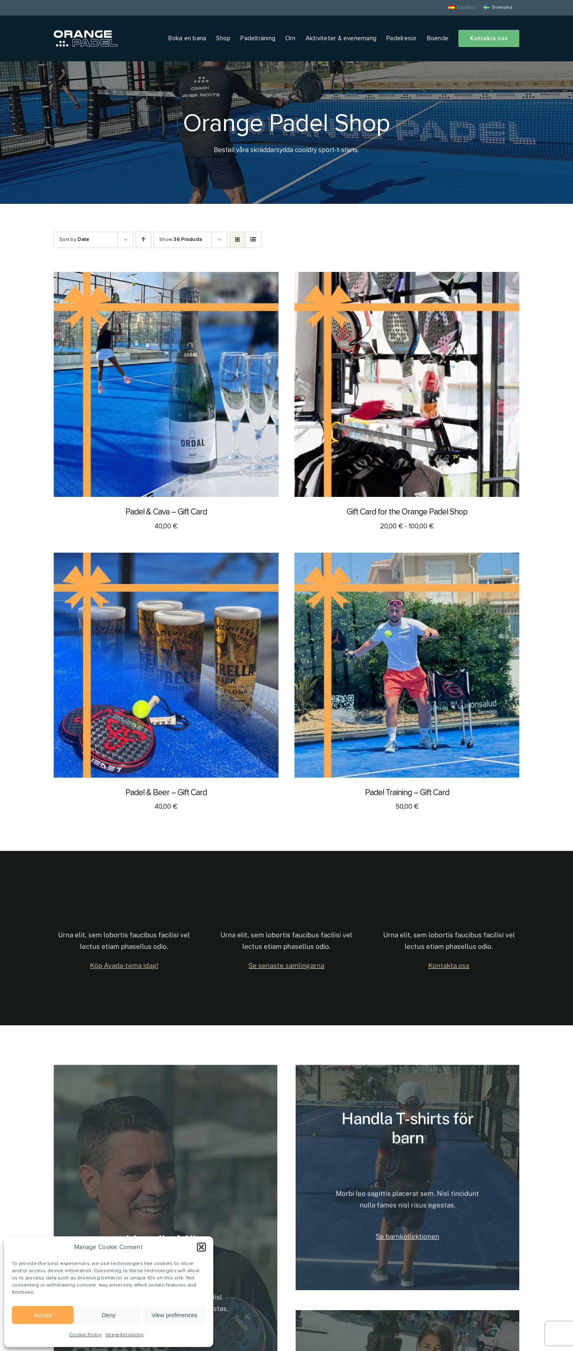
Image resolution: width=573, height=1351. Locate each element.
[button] (201, 1247)
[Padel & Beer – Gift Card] (166, 559)
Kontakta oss (449, 966)
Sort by (74, 239)
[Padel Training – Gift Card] (406, 559)
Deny (108, 1315)
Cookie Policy (85, 1335)
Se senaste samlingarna (286, 966)
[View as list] (253, 240)
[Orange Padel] (85, 34)
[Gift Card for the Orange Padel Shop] (406, 278)
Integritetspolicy (124, 1335)
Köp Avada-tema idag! (124, 966)
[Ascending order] (143, 240)
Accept (43, 1315)
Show (181, 239)
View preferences (175, 1315)
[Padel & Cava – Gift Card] (166, 278)
